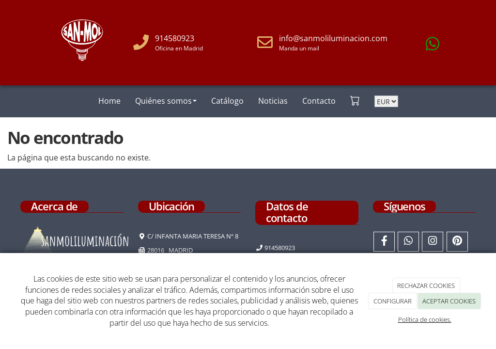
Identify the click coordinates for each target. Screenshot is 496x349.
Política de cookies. (424, 319)
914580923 (174, 38)
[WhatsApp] (408, 242)
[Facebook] (384, 242)
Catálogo (227, 100)
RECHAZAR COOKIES (426, 285)
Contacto (319, 100)
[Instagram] (432, 242)
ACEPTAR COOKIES (449, 301)
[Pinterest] (457, 242)
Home (109, 100)
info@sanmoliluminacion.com (333, 38)
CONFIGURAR (392, 301)
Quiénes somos (166, 100)
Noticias (273, 100)
